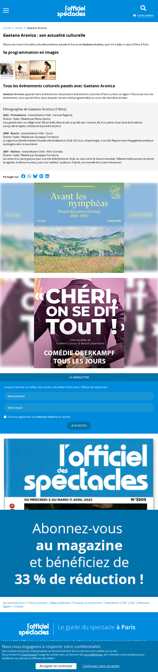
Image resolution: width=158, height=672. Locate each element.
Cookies (18, 606)
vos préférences (93, 654)
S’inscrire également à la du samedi (39, 417)
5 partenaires (29, 654)
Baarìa (15, 133)
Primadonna (18, 115)
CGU (132, 603)
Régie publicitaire (60, 603)
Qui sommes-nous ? (15, 603)
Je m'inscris (79, 425)
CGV (124, 603)
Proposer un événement (87, 603)
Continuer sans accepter (101, 666)
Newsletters (112, 603)
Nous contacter (38, 603)
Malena (15, 151)
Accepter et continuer (56, 666)
